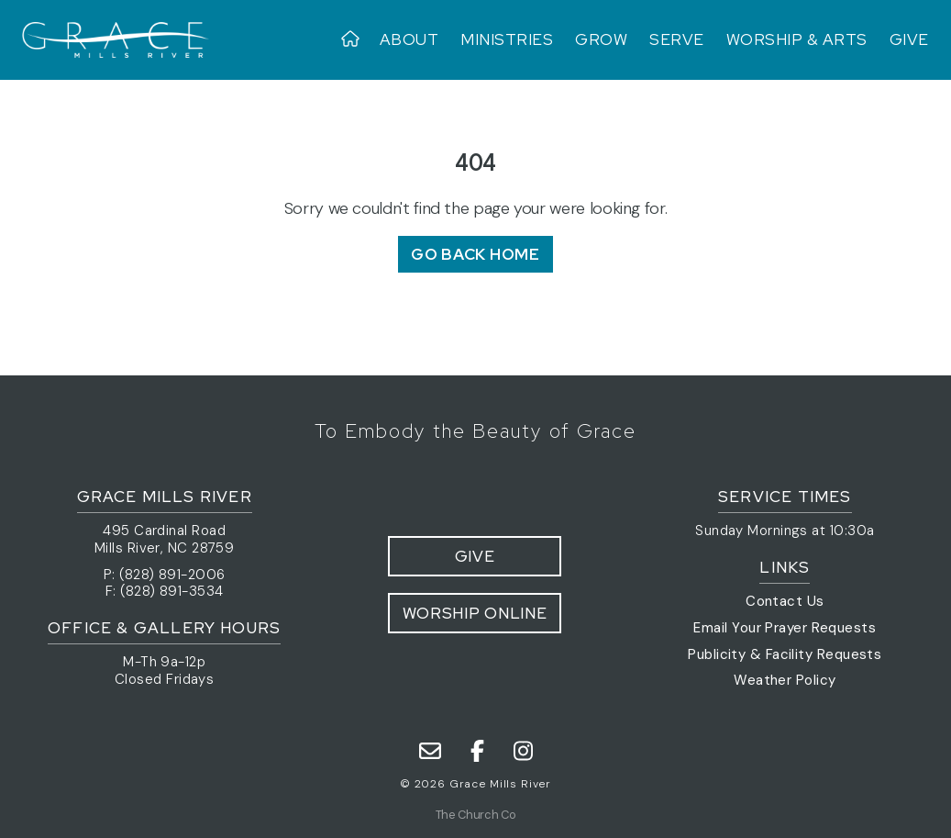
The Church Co (475, 814)
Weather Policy (784, 680)
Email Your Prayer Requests (784, 628)
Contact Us (785, 601)
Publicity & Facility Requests (784, 654)
